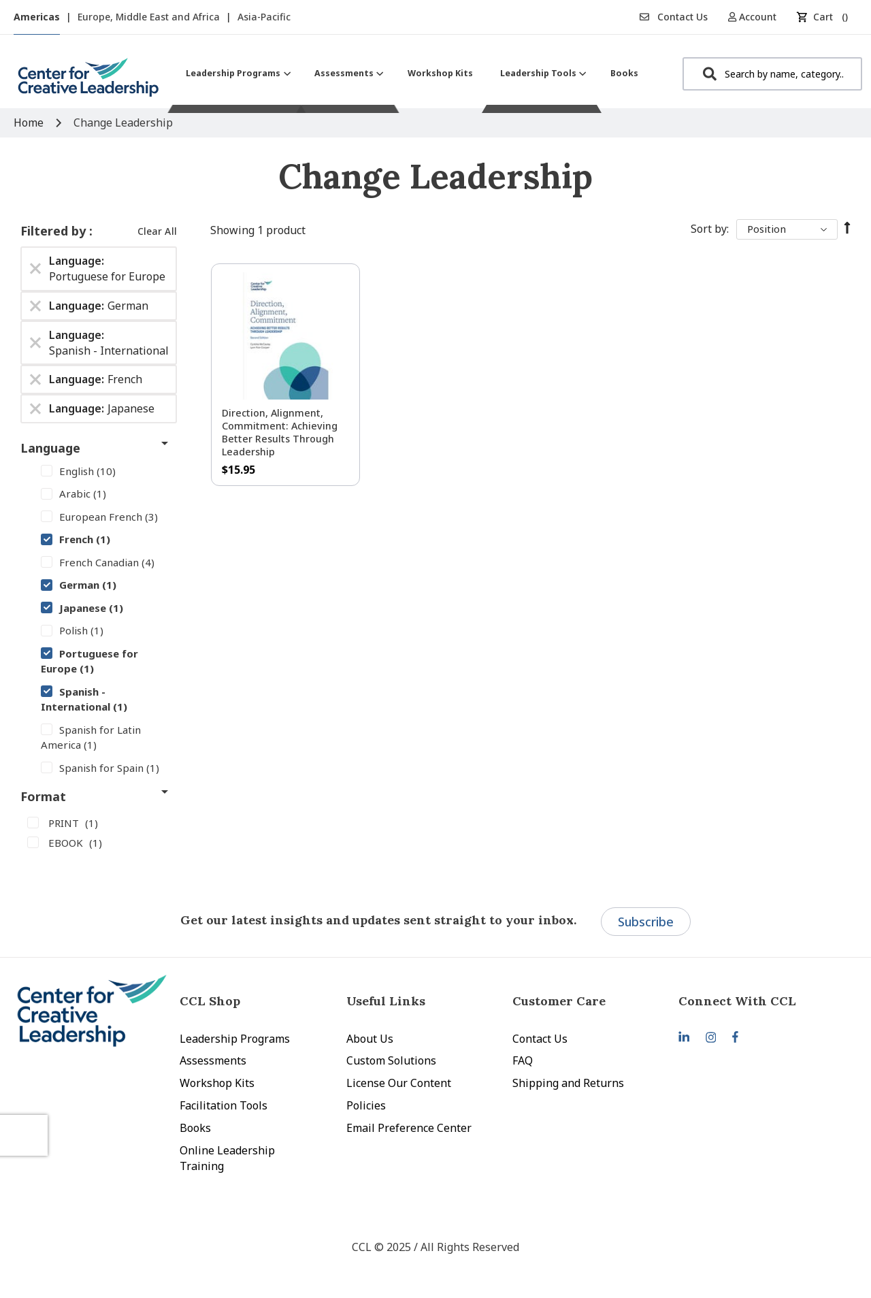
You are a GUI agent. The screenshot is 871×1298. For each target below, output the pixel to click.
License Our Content (398, 1082)
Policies (366, 1105)
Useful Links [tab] (385, 1001)
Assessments (213, 1060)
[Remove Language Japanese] (35, 409)
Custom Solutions (391, 1060)
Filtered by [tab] (54, 231)
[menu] (412, 73)
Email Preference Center (409, 1127)
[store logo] (88, 82)
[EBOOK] (98, 842)
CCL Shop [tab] (210, 1001)
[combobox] (772, 74)
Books (195, 1127)
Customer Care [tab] (559, 1001)
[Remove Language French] (35, 380)
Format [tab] (43, 796)
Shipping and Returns (568, 1082)
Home (30, 122)
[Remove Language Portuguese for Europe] (35, 269)
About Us (369, 1038)
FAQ (522, 1060)
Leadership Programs (235, 1038)
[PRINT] (98, 822)
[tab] (761, 1001)
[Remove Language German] (35, 305)
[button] (757, 16)
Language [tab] (50, 448)
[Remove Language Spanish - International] (35, 343)
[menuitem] (236, 73)
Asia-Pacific (264, 16)
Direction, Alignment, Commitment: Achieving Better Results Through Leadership (280, 432)
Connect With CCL (737, 1001)
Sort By (709, 228)
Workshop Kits (217, 1082)
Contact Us (674, 16)
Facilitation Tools (223, 1105)
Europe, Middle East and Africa (150, 16)
